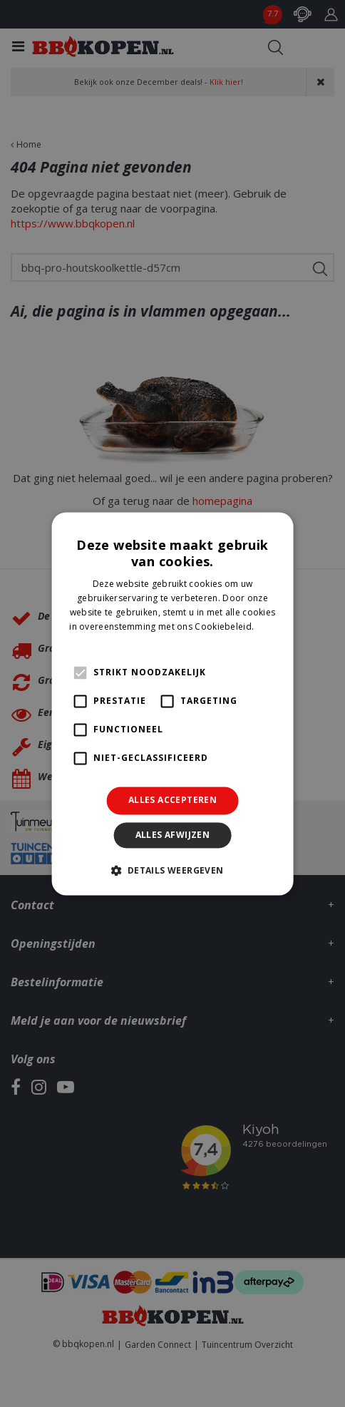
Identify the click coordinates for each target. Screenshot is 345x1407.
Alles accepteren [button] (172, 800)
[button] (172, 870)
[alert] (172, 703)
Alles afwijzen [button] (172, 835)
